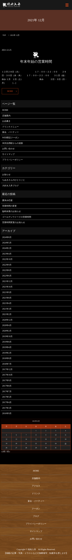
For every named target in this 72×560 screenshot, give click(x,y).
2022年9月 (7, 265)
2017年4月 (7, 402)
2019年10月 (7, 336)
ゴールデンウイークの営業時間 (16, 217)
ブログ (36, 516)
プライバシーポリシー (12, 160)
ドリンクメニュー (10, 127)
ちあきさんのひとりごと (13, 180)
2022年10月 (7, 259)
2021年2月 (7, 314)
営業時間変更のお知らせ (13, 222)
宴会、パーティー (10, 132)
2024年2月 (7, 248)
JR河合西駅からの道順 (12, 143)
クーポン (36, 509)
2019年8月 (7, 342)
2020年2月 (7, 331)
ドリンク (36, 493)
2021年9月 (7, 292)
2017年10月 (7, 375)
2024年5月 (7, 243)
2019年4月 (7, 347)
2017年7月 (7, 391)
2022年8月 (7, 270)
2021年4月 (7, 303)
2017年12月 (7, 369)
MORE (10, 91)
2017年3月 (7, 408)
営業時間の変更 (9, 206)
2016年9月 (7, 413)
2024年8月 (7, 237)
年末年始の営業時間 (36, 61)
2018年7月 (7, 364)
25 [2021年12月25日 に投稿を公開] (65, 443)
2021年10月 (7, 287)
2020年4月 (7, 325)
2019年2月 (7, 353)
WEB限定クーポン (10, 138)
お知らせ (6, 174)
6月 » (8, 451)
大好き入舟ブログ (10, 186)
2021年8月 (7, 298)
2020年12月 (7, 320)
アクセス (36, 486)
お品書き (6, 121)
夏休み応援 (7, 200)
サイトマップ (8, 154)
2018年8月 (7, 358)
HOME (5, 110)
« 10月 (3, 451)
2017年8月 (7, 386)
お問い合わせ (8, 149)
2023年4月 (7, 254)
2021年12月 (7, 281)
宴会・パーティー (36, 501)
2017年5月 (7, 397)
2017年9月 (7, 380)
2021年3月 (7, 309)
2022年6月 (7, 276)
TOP (4, 35)
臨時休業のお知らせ (11, 211)
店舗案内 (6, 116)
